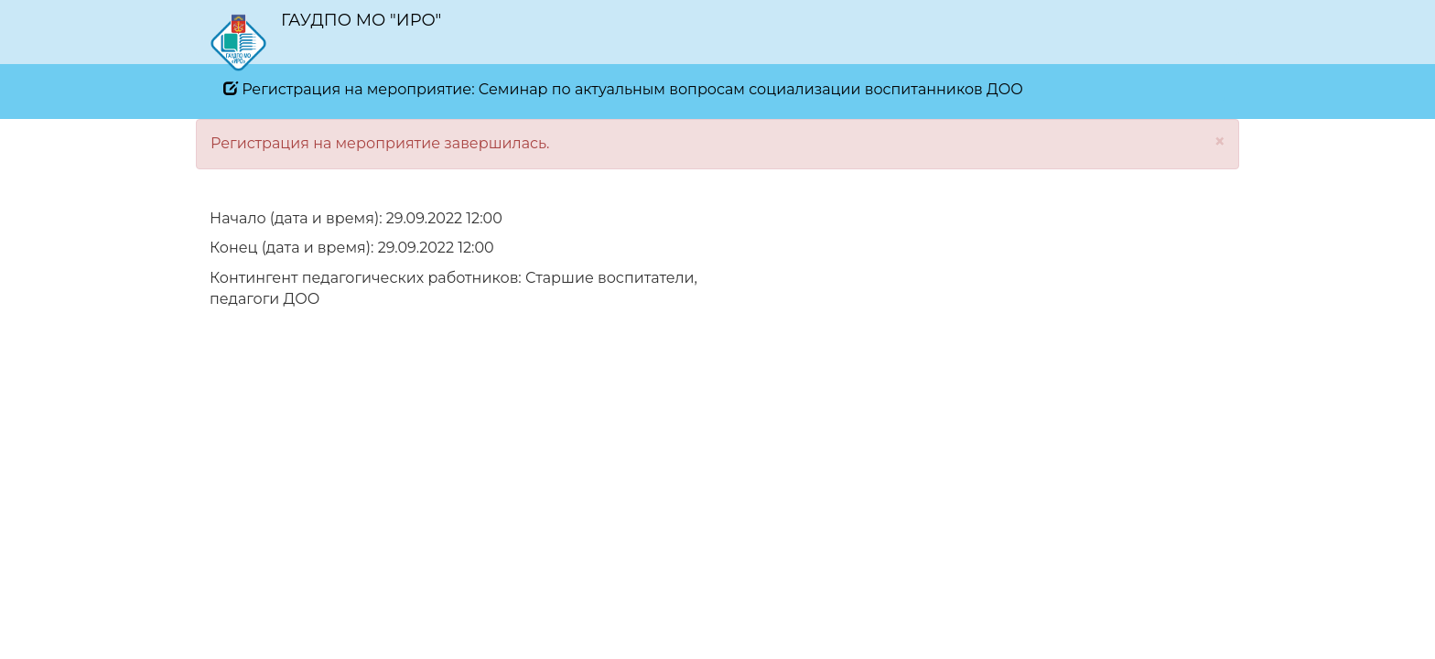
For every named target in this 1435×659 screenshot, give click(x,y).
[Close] (1219, 141)
